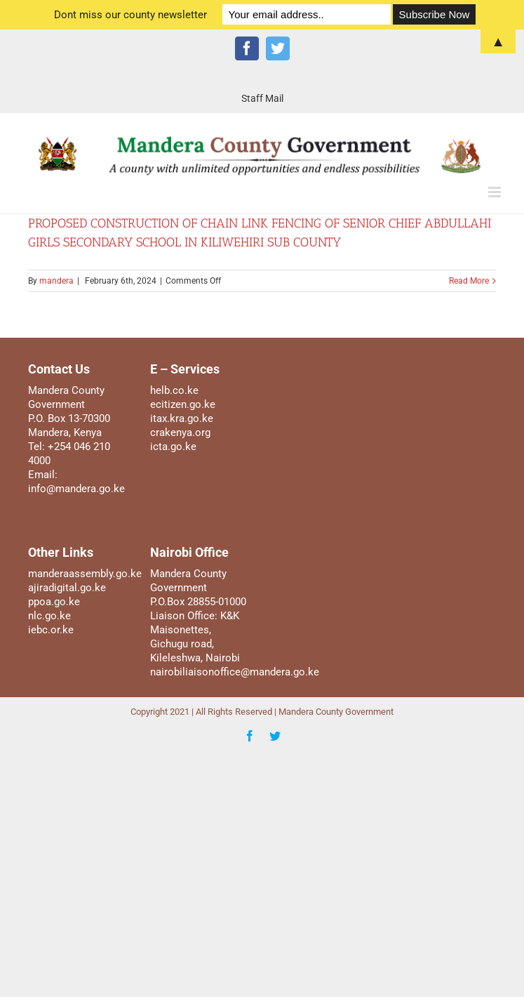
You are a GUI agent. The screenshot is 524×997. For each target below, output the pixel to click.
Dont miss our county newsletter (130, 14)
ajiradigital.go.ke (67, 587)
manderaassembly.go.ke (85, 573)
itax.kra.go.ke (181, 418)
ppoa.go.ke (54, 601)
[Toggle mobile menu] (495, 192)
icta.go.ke (173, 446)
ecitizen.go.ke (182, 404)
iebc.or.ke (51, 629)
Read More (469, 281)
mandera (56, 281)
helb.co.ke (174, 390)
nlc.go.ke (49, 615)
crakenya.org (180, 432)
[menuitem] (262, 98)
